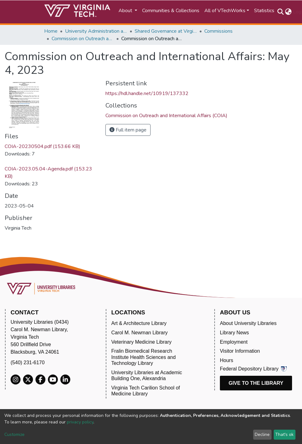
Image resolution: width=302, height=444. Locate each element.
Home (51, 31)
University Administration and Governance (96, 31)
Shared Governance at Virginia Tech (166, 31)
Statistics (264, 10)
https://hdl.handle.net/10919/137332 (146, 93)
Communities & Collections (170, 10)
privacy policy (80, 422)
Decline (262, 434)
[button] (288, 12)
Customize (14, 434)
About (125, 10)
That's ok (284, 434)
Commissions (218, 31)
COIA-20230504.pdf (42, 146)
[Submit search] (281, 12)
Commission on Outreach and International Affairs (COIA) (83, 38)
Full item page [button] (127, 130)
